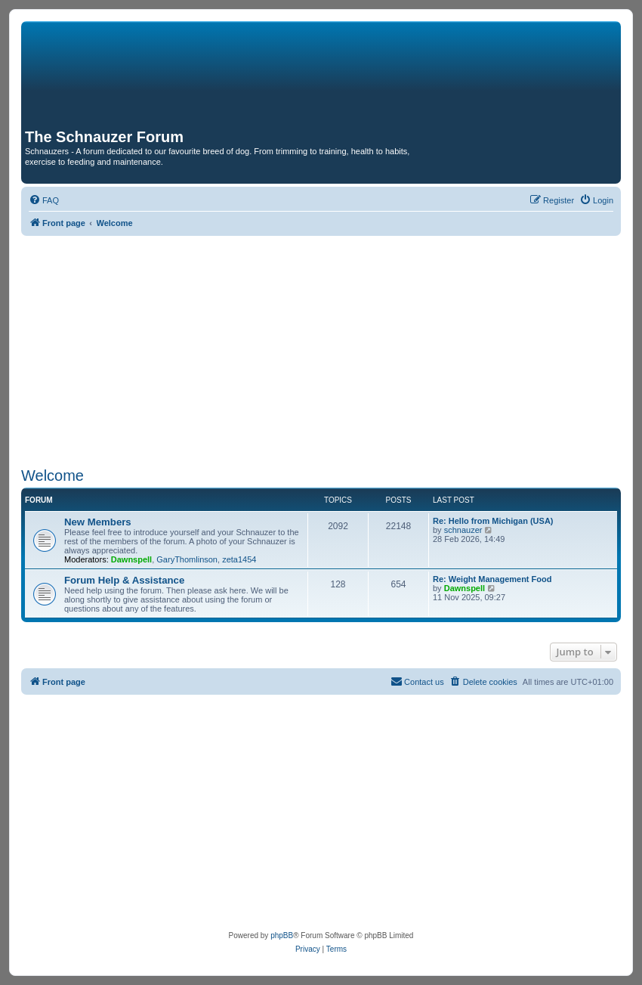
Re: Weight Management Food (492, 579)
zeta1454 (239, 559)
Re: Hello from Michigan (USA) (493, 520)
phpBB (281, 935)
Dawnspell (131, 559)
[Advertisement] (321, 349)
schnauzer (463, 529)
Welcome (52, 475)
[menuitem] (44, 200)
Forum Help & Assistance (124, 580)
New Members (97, 522)
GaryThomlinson (187, 559)
